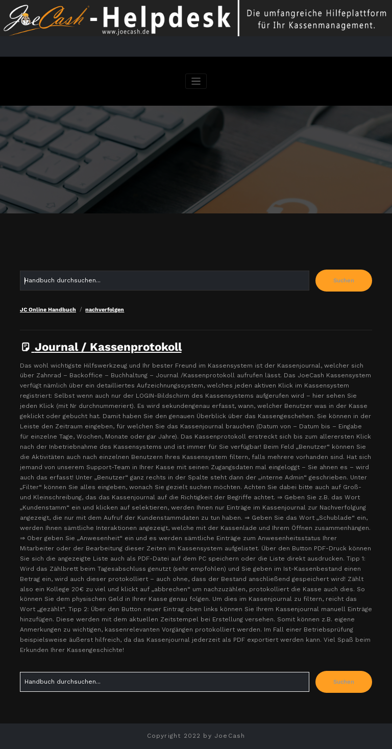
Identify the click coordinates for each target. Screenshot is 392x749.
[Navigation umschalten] (196, 81)
